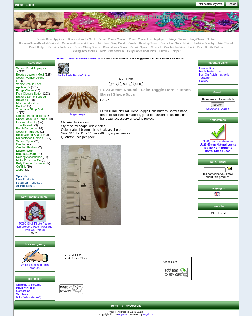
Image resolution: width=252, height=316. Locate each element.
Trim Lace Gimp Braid (111, 43)
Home (19, 4)
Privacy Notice (25, 287)
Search (217, 92)
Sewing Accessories (84, 51)
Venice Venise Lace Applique (147, 39)
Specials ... (23, 176)
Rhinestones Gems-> (30, 138)
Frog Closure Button (202, 39)
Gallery (203, 80)
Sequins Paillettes (59, 47)
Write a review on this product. (35, 265)
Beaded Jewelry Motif (81, 39)
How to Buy (206, 68)
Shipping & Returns (28, 284)
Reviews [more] (35, 244)
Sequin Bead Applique (51, 39)
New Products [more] (34, 197)
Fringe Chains (177, 39)
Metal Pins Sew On (112, 51)
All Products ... (25, 185)
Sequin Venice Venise (112, 39)
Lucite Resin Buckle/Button (84, 58)
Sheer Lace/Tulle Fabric (176, 43)
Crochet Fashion (174, 47)
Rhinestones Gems (115, 47)
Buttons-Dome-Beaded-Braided (39, 43)
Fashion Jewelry (204, 43)
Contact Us (23, 290)
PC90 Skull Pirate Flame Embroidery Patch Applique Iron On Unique (34, 225)
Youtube (204, 77)
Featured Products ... (29, 182)
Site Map (22, 294)
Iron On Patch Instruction (215, 74)
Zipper (177, 51)
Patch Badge (37, 47)
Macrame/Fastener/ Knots (78, 43)
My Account (133, 305)
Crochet (156, 47)
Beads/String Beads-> (30, 134)
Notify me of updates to (217, 144)
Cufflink (164, 51)
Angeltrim (123, 314)
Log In (30, 4)
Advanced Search (217, 108)
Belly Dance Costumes (141, 51)
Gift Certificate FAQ (28, 297)
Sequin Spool (138, 47)
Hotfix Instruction (210, 71)
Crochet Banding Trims (142, 43)
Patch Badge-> (26, 128)
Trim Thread (225, 43)
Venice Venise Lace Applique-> (29, 85)
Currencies (218, 206)
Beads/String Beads (87, 47)
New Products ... (27, 179)
